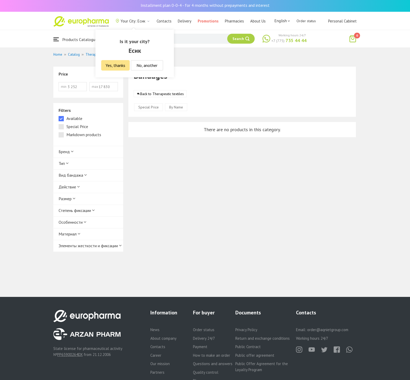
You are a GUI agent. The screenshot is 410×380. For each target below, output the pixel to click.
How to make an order (211, 355)
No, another (146, 65)
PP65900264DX (70, 354)
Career (155, 355)
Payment (200, 346)
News (155, 329)
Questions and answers (212, 363)
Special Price (148, 107)
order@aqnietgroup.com (327, 329)
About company (163, 338)
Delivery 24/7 (204, 338)
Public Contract (248, 346)
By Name (176, 107)
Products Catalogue (75, 39)
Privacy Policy (246, 329)
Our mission (160, 363)
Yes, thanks (115, 65)
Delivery (184, 21)
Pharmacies (234, 21)
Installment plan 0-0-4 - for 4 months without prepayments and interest (205, 5)
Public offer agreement (254, 355)
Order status (306, 21)
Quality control (205, 372)
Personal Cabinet (342, 21)
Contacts (164, 21)
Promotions (208, 21)
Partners (157, 372)
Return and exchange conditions (262, 338)
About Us (258, 21)
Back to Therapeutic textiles (162, 93)
